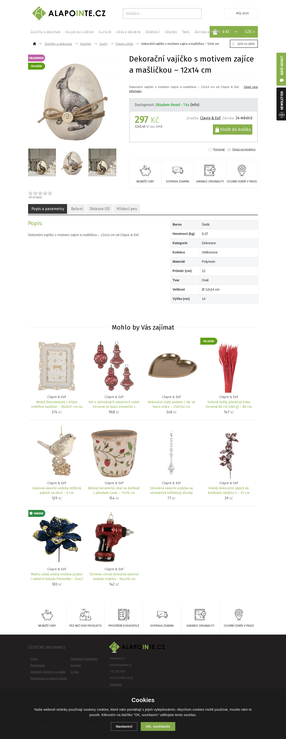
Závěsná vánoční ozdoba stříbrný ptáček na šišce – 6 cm (56, 490)
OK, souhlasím (158, 726)
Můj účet (242, 13)
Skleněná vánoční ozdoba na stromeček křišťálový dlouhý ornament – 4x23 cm (171, 490)
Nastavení (124, 726)
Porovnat (219, 149)
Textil (186, 32)
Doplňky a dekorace (45, 32)
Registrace (37, 665)
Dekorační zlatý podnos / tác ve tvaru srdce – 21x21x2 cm (171, 404)
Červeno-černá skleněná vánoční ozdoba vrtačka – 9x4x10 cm (114, 576)
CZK (248, 31)
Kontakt (76, 665)
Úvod (33, 659)
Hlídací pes (120, 209)
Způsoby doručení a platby (48, 672)
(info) (194, 105)
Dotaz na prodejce (244, 149)
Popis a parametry (46, 209)
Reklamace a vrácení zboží (48, 678)
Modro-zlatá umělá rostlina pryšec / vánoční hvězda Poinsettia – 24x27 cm (57, 576)
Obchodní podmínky (84, 659)
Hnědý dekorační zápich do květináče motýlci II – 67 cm (229, 490)
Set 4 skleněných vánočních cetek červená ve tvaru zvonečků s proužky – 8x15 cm (114, 404)
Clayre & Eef (210, 118)
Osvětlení (152, 32)
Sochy (103, 43)
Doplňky (85, 43)
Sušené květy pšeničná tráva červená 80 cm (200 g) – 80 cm (229, 404)
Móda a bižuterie (128, 32)
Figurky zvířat (124, 43)
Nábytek (171, 32)
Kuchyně (104, 32)
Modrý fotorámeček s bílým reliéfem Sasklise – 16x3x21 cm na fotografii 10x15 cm (56, 404)
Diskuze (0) (94, 209)
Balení (73, 209)
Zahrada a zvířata (207, 32)
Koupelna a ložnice (79, 32)
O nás (75, 672)
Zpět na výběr (246, 43)
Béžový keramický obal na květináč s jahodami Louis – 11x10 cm (114, 490)
